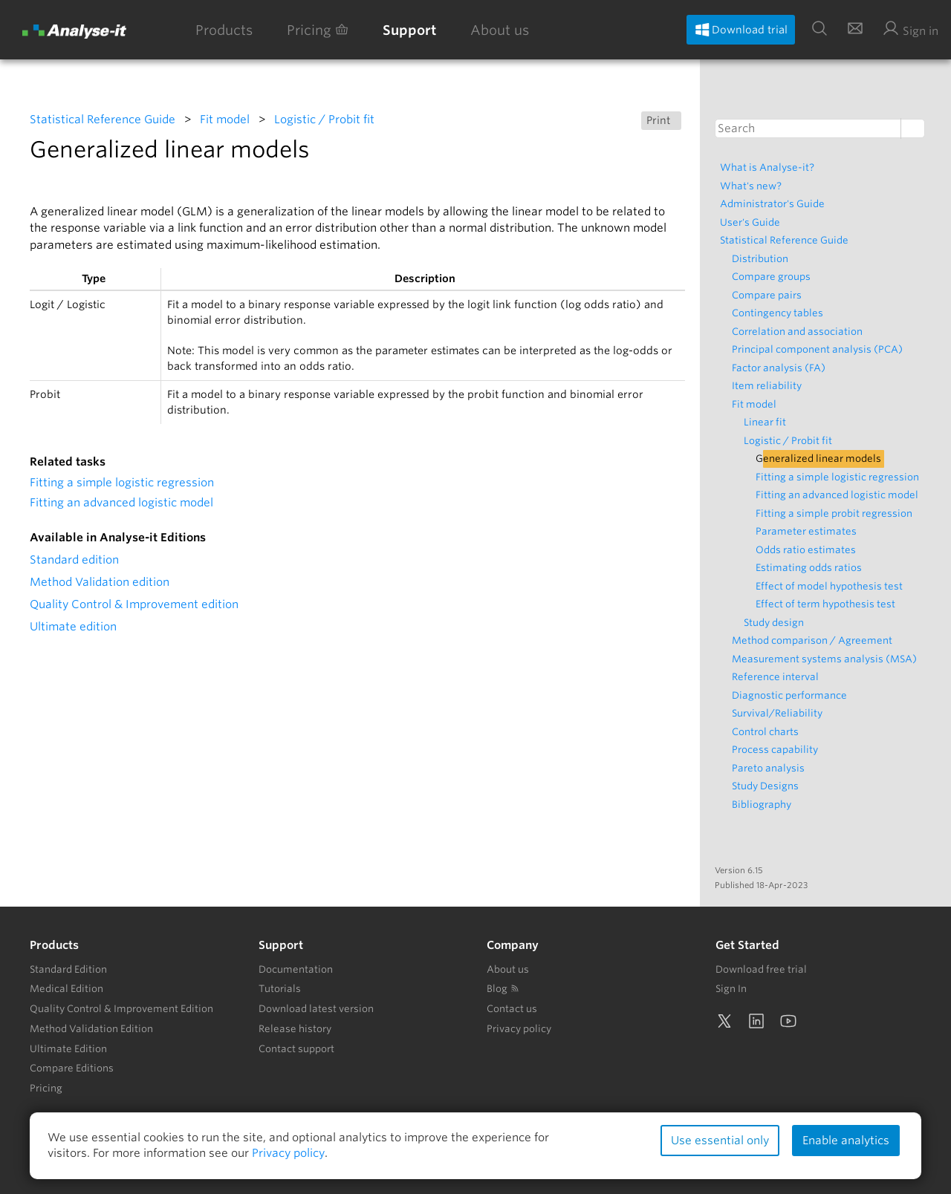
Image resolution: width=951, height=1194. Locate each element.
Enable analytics (845, 1140)
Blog (503, 988)
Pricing (317, 30)
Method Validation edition (99, 582)
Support (409, 30)
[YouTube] (788, 1021)
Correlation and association (801, 331)
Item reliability (770, 385)
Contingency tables (781, 313)
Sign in (910, 28)
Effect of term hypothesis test (829, 604)
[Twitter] (724, 1021)
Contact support (296, 1048)
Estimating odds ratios (812, 567)
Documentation (296, 969)
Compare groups (775, 276)
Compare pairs (770, 295)
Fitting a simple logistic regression (122, 482)
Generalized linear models (822, 458)
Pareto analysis (772, 768)
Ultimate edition (73, 626)
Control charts (769, 731)
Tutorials (280, 988)
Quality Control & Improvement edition (134, 604)
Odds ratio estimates (809, 549)
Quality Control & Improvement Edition (121, 1008)
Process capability (778, 749)
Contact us (512, 1008)
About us (499, 30)
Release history (295, 1028)
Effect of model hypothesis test (833, 586)
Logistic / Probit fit (324, 119)
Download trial (741, 30)
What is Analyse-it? (770, 167)
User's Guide (753, 222)
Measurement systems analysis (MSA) (828, 659)
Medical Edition (66, 988)
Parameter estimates (810, 531)
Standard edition (74, 560)
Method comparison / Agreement (815, 640)
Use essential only (720, 1140)
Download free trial (761, 969)
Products (224, 30)
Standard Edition (68, 969)
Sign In (731, 988)
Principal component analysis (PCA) (821, 349)
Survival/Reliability (780, 713)
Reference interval (779, 676)
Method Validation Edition (91, 1028)
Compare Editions (72, 1068)
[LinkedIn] (756, 1021)
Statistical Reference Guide (102, 119)
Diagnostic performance (793, 695)
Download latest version (316, 1008)
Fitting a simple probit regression (837, 513)
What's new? (754, 186)
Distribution (763, 258)
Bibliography (765, 804)
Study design (777, 622)
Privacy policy (519, 1028)
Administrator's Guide (776, 203)
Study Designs (769, 786)
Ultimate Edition (68, 1048)
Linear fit (768, 422)
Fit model (225, 119)
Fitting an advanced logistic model (121, 502)
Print (661, 120)
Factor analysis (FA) (782, 367)
